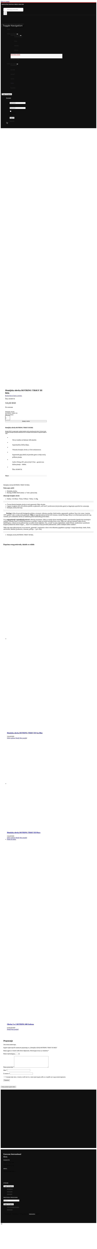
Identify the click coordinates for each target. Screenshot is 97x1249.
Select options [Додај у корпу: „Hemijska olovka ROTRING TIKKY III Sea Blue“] (11, 676)
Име (5, 1010)
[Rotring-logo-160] (10, 21)
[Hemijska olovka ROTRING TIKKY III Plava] (50, 722)
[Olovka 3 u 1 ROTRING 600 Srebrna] (50, 868)
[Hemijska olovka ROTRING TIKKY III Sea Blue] (50, 577)
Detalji (17, 676)
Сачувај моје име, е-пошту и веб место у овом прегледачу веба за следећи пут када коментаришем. (36, 1017)
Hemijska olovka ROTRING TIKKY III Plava (23, 771)
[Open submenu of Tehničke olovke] (20, 35)
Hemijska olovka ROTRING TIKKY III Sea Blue (25, 671)
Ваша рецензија (8, 1007)
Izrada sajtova (32, 1154)
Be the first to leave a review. (13, 333)
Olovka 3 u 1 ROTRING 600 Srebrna (20, 962)
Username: (13, 101)
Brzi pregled (23, 676)
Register (12, 121)
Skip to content (5, 1)
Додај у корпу (26, 359)
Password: (13, 106)
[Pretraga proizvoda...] (13, 9)
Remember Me (13, 113)
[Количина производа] (7, 356)
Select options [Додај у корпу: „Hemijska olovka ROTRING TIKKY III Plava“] (11, 775)
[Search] (5, 13)
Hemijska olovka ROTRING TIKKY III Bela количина (11, 351)
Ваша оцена (7, 992)
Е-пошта (6, 1014)
